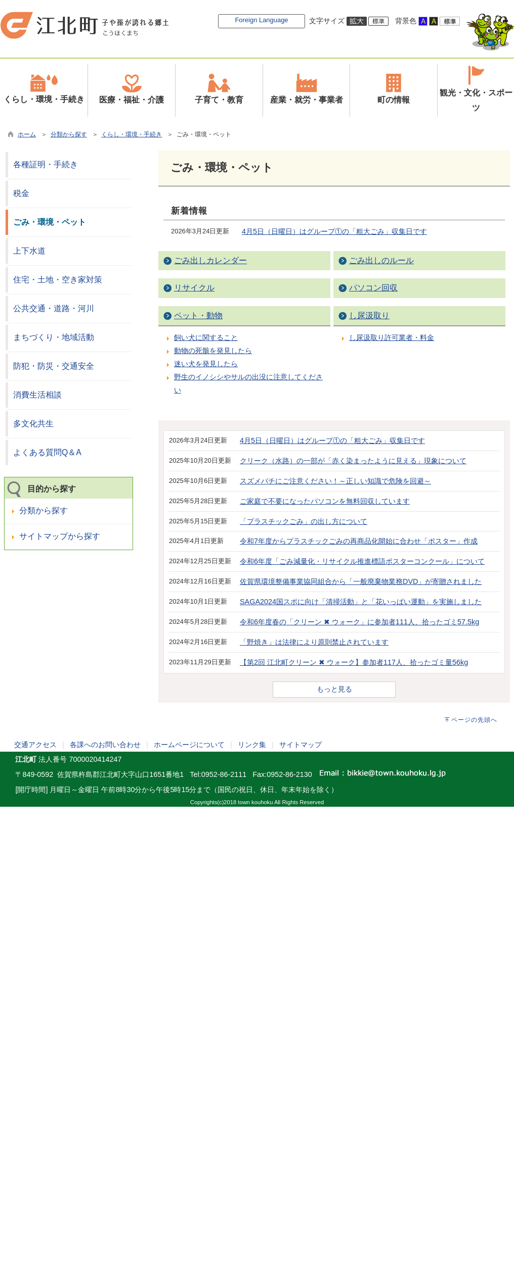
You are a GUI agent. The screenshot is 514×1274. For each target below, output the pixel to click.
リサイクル (194, 287)
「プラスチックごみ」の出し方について (303, 521)
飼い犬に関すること (206, 337)
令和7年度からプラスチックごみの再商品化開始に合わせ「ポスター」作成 (359, 541)
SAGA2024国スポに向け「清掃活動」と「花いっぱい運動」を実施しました (361, 602)
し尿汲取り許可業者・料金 (391, 337)
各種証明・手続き (45, 164)
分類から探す (69, 134)
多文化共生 (33, 423)
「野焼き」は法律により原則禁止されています (314, 642)
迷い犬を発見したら (206, 364)
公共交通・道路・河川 (53, 308)
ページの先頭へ (474, 720)
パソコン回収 (373, 287)
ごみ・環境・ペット (49, 222)
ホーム (27, 134)
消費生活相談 (37, 394)
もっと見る (334, 689)
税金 (21, 193)
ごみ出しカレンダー (210, 260)
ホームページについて (189, 745)
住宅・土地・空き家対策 (57, 279)
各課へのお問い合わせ (105, 745)
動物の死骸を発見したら (213, 351)
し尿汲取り (369, 315)
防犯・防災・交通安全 (53, 366)
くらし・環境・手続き (131, 134)
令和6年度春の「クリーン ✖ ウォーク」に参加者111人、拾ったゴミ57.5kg (359, 622)
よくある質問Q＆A (47, 452)
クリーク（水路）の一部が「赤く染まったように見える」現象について (353, 461)
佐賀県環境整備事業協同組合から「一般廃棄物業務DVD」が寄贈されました (361, 581)
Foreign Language (261, 20)
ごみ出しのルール (381, 260)
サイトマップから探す (59, 536)
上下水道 (29, 251)
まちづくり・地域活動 (53, 337)
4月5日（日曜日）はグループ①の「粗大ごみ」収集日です (334, 231)
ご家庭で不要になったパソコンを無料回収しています (325, 501)
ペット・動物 (198, 315)
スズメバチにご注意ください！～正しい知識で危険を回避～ (335, 481)
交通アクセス (35, 745)
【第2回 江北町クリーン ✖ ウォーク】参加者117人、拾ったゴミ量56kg (354, 662)
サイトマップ (300, 745)
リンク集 (252, 745)
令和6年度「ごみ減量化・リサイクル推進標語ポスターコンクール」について (362, 561)
